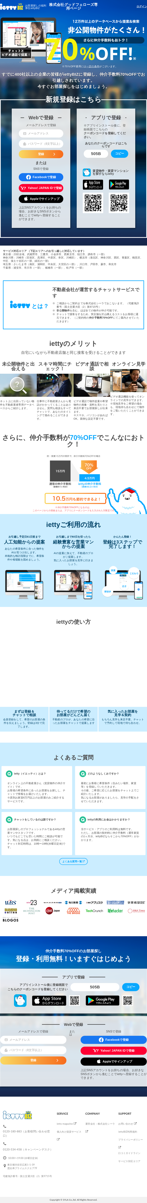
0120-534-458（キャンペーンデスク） (28, 1149)
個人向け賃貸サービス (69, 1131)
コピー (119, 153)
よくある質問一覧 (73, 861)
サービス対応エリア (129, 1161)
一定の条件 (93, 66)
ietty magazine (65, 1123)
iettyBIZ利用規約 (127, 1131)
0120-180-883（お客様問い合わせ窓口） (26, 1133)
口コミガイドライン (129, 1153)
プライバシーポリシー (130, 1139)
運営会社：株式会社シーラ (100, 1123)
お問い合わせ (125, 1123)
